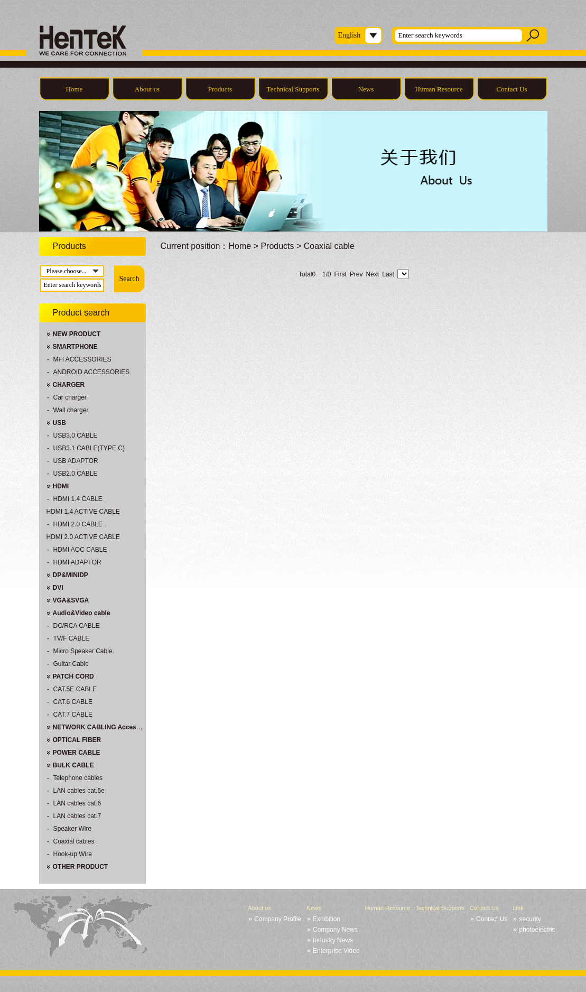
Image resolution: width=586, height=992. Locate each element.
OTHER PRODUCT (80, 866)
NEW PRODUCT (77, 334)
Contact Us (511, 89)
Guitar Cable (71, 663)
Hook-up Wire (72, 854)
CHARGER (69, 384)
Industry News (333, 940)
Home (74, 89)
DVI (58, 587)
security (530, 919)
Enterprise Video (336, 950)
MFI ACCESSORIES (82, 359)
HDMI (61, 486)
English (349, 35)
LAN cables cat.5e (79, 790)
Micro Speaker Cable (83, 651)
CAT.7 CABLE (72, 714)
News (366, 89)
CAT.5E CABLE (75, 689)
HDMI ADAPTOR (77, 562)
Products (220, 89)
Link (518, 908)
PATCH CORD (73, 676)
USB (59, 423)
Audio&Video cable (81, 613)
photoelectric (537, 929)
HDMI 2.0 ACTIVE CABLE (83, 537)
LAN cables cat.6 (77, 803)
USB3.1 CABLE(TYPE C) (89, 448)
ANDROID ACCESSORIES (91, 372)
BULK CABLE (73, 765)
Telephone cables (78, 778)
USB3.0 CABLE (75, 435)
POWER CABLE (76, 752)
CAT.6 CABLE (72, 702)
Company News (335, 929)
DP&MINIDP (70, 575)
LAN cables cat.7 (77, 816)
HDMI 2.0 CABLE (78, 524)
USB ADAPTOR (75, 461)
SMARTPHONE (75, 346)
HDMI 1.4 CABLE (78, 499)
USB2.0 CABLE (75, 473)
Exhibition (326, 919)
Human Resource (439, 89)
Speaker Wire (72, 828)
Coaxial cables (74, 841)
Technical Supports (293, 89)
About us (147, 89)
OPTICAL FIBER (77, 740)
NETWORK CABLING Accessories (104, 727)
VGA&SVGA (71, 600)
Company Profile (277, 919)
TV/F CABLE (71, 638)
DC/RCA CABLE (76, 625)
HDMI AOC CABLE (80, 549)
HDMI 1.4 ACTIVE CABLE (83, 511)
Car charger (70, 397)
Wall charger (71, 410)
